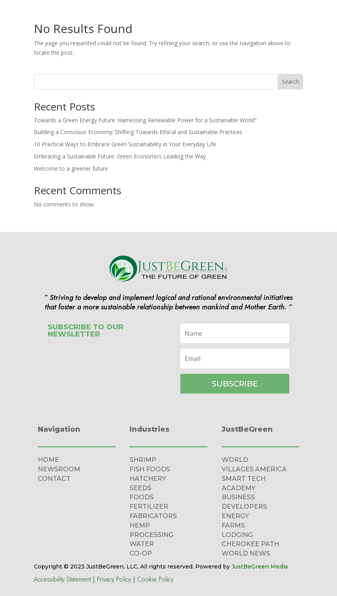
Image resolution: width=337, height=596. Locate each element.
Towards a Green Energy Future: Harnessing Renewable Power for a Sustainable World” (145, 120)
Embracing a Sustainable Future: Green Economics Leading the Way (120, 156)
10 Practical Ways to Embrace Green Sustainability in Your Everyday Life (125, 144)
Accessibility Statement (62, 579)
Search (290, 81)
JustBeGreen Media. (260, 566)
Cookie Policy (155, 579)
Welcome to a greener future (71, 168)
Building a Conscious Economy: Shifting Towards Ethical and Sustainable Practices (138, 132)
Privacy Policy (114, 579)
